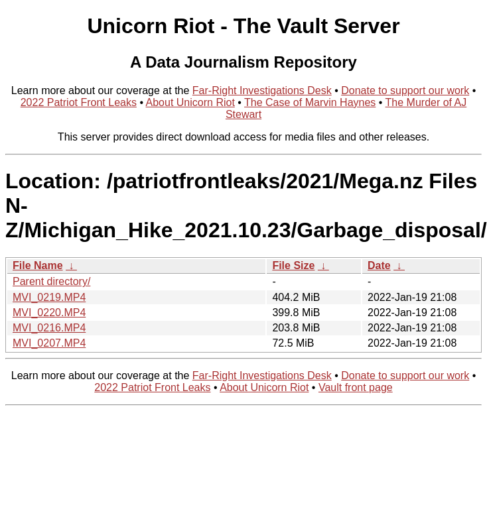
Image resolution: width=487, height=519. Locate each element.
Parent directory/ (51, 281)
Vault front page (355, 387)
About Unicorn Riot (190, 102)
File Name (38, 265)
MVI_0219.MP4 (49, 297)
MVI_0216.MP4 (49, 327)
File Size (293, 265)
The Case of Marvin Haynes (310, 102)
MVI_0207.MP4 (49, 343)
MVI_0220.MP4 (49, 312)
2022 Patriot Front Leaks (79, 102)
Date (379, 265)
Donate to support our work (405, 90)
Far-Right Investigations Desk (262, 90)
